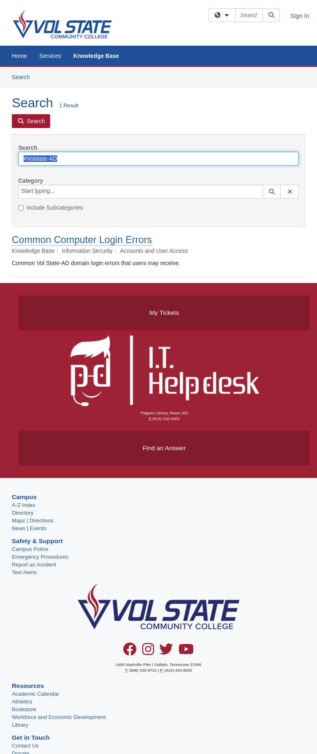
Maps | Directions (32, 520)
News (18, 528)
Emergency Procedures (40, 557)
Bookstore (24, 709)
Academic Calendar (35, 694)
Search (24, 76)
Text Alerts (24, 572)
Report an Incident (34, 565)
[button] (272, 192)
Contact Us (25, 746)
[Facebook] (130, 652)
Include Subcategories (50, 207)
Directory (22, 513)
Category (30, 180)
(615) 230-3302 (166, 418)
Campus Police (30, 549)
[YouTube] (186, 652)
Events (38, 528)
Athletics (22, 702)
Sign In (299, 15)
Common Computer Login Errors (82, 239)
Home (19, 56)
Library (20, 725)
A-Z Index (23, 505)
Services (50, 56)
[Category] (59, 191)
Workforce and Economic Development (59, 717)
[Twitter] (166, 652)
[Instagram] (148, 652)
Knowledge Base (96, 56)
